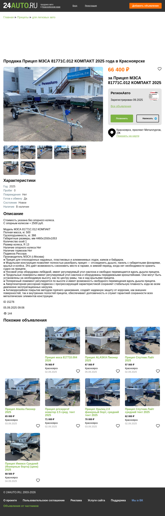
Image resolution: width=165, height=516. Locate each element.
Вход (75, 6)
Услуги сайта (96, 500)
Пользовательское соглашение (44, 500)
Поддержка (118, 500)
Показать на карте (128, 136)
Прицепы (23, 17)
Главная (8, 17)
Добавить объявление (145, 5)
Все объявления (121, 106)
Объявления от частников (21, 506)
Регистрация (91, 6)
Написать (148, 118)
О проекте (10, 500)
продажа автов (50, 5)
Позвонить (122, 118)
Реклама (76, 500)
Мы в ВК (137, 500)
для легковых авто (43, 17)
